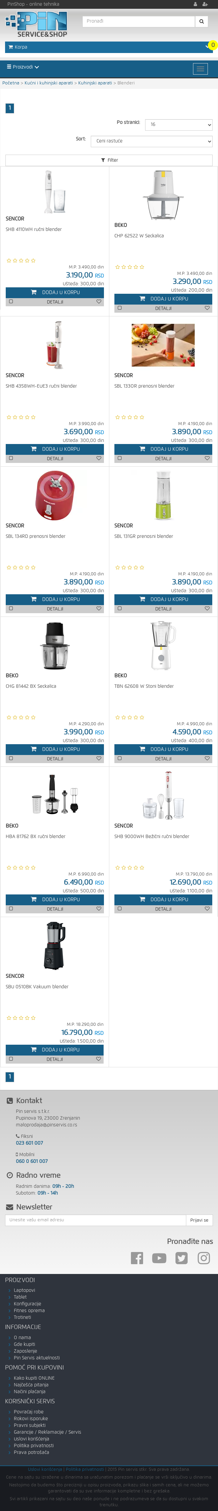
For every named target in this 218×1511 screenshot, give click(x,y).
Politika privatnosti (34, 1445)
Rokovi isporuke (31, 1418)
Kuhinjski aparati (95, 83)
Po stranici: (128, 122)
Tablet (20, 1297)
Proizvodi (20, 67)
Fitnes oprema (29, 1310)
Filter (109, 160)
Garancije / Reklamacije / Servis (47, 1432)
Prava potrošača (31, 1452)
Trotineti (22, 1317)
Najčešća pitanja (31, 1385)
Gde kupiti (24, 1344)
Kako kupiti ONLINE (34, 1378)
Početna (10, 83)
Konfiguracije (27, 1304)
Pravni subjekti (30, 1425)
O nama (22, 1337)
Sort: (81, 139)
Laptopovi (24, 1290)
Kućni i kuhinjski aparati (49, 83)
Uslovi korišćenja (31, 1439)
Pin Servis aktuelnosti (37, 1358)
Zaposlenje (25, 1351)
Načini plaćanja (30, 1391)
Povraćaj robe (29, 1412)
